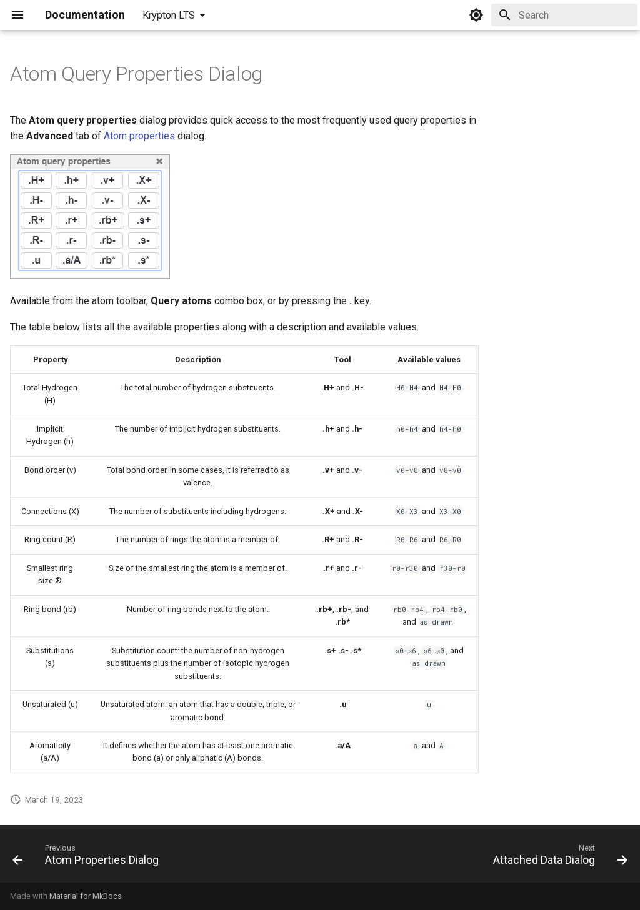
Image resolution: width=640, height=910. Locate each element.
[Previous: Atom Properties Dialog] (88, 857)
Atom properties (139, 136)
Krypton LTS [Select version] (168, 15)
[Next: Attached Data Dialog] (558, 857)
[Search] (564, 15)
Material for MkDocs (85, 896)
